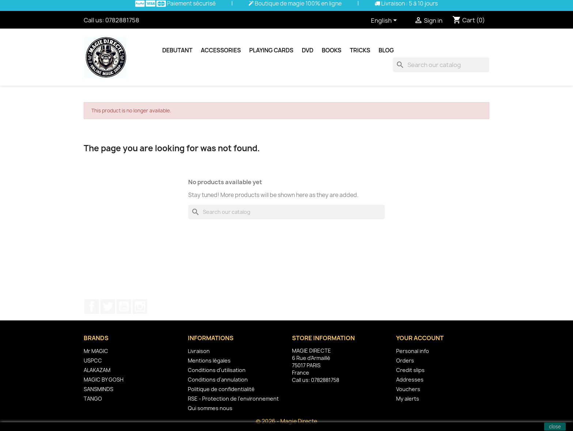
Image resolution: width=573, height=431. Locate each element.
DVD (308, 50)
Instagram (140, 306)
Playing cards (271, 50)
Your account (420, 338)
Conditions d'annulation (218, 379)
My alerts (407, 398)
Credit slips (410, 370)
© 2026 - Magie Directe (286, 421)
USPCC (93, 360)
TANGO (93, 398)
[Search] (441, 64)
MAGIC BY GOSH (104, 379)
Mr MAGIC (96, 351)
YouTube (124, 306)
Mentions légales (209, 360)
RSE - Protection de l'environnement (233, 398)
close (555, 427)
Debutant (177, 50)
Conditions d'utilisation (217, 370)
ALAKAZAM (97, 370)
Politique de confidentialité (221, 389)
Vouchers (408, 389)
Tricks (360, 50)
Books (332, 50)
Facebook (91, 306)
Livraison (199, 351)
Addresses (410, 379)
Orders (405, 360)
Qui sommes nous (210, 408)
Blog (386, 50)
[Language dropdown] (385, 20)
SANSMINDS (98, 389)
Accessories (221, 50)
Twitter (107, 306)
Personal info (412, 351)
